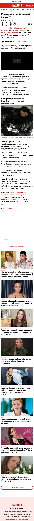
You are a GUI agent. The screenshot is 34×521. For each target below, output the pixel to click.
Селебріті (4, 10)
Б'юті (22, 10)
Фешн (17, 10)
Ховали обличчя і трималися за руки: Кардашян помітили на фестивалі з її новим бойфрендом (16, 303)
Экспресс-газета (19, 41)
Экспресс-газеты (13, 208)
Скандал (11, 10)
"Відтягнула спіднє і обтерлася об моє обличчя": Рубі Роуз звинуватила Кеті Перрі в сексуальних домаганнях (17, 274)
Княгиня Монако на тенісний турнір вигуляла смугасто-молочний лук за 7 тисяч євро (16, 421)
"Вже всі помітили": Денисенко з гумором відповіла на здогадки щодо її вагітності (16, 479)
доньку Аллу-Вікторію (10, 33)
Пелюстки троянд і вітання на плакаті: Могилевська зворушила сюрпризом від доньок (17, 332)
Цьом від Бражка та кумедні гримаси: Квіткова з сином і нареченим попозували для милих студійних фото (16, 391)
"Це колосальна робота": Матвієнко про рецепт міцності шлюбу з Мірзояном (16, 361)
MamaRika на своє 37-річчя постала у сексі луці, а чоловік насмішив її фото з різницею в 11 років (16, 450)
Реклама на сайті (11, 520)
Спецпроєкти (23, 520)
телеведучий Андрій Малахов (13, 199)
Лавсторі (28, 10)
